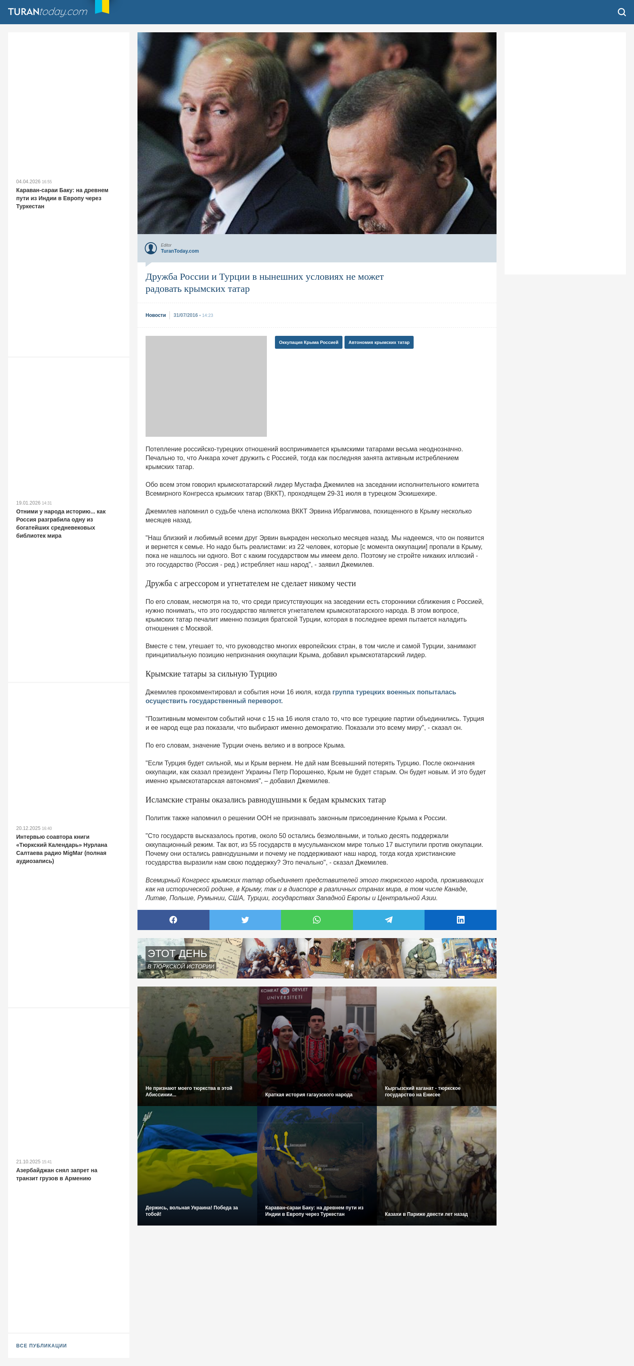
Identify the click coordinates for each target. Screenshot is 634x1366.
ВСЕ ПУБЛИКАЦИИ (41, 1346)
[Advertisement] (206, 386)
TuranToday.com (56, 12)
